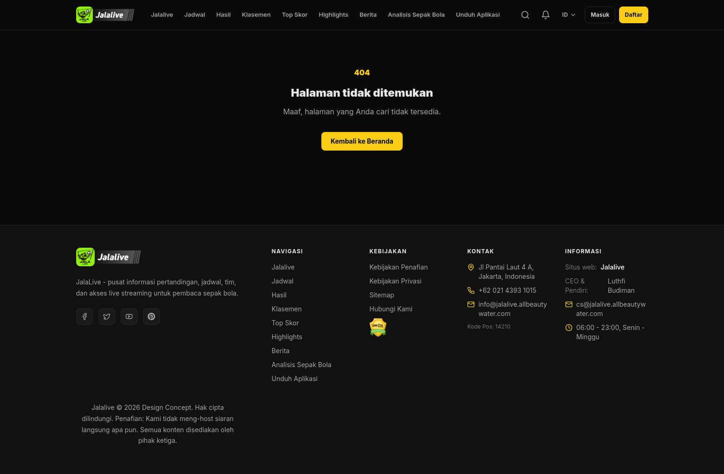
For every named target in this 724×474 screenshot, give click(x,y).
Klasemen (256, 14)
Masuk (600, 14)
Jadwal (194, 14)
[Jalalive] (105, 15)
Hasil (223, 14)
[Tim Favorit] (545, 15)
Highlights (334, 14)
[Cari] (525, 15)
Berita (368, 14)
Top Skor (295, 14)
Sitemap (382, 295)
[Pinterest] (151, 316)
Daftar (633, 14)
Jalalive (162, 14)
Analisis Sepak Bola (416, 14)
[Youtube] (129, 316)
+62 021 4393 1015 (507, 290)
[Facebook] (84, 316)
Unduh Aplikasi (478, 14)
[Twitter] (106, 316)
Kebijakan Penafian (399, 267)
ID (569, 14)
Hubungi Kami (391, 309)
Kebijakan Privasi (396, 281)
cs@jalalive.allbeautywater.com (611, 308)
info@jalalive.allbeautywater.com (512, 308)
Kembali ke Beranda (362, 141)
